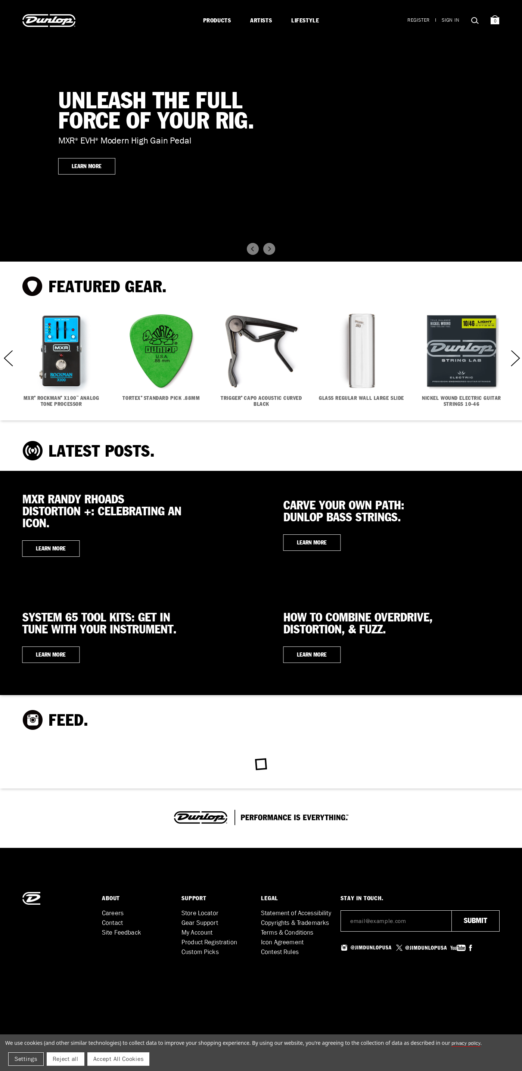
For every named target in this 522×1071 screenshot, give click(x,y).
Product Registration (209, 942)
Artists (261, 20)
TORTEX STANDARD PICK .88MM (161, 398)
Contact (112, 923)
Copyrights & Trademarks (295, 923)
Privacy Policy (465, 1043)
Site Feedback (121, 932)
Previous (7, 357)
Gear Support (199, 923)
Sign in (451, 20)
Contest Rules (280, 952)
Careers (113, 913)
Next (514, 357)
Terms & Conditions (287, 932)
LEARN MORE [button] (87, 166)
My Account (196, 932)
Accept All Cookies (118, 1059)
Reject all (65, 1059)
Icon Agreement (282, 942)
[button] (253, 249)
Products (217, 20)
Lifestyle (305, 20)
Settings (26, 1059)
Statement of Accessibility (296, 913)
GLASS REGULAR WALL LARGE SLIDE (361, 398)
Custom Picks (200, 952)
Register (418, 20)
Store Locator (199, 913)
